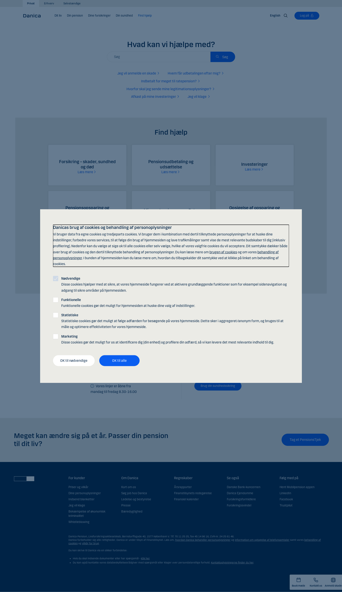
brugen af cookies (223, 252)
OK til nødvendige (73, 361)
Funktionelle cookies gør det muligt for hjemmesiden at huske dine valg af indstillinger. (128, 303)
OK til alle (119, 361)
